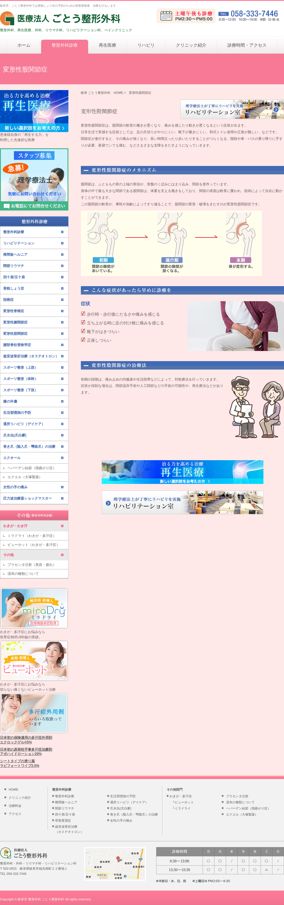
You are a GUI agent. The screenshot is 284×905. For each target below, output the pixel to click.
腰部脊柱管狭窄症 (17, 345)
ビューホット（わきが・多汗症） (34, 545)
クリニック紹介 (191, 45)
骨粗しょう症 (13, 288)
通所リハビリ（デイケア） (24, 424)
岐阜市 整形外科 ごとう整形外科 (41, 899)
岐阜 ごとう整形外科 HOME (102, 92)
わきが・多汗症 (181, 796)
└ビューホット (183, 802)
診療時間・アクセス (247, 45)
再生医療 (107, 45)
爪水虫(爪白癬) (14, 435)
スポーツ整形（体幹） (20, 379)
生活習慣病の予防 (17, 413)
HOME (13, 789)
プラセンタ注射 (237, 796)
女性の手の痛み (15, 487)
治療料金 (15, 805)
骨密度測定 (63, 820)
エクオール (12, 458)
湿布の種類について (23, 574)
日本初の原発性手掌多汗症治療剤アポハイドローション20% (26, 751)
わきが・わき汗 (15, 526)
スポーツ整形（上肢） (20, 367)
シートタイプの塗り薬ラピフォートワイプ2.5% (19, 763)
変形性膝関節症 (15, 322)
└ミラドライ (181, 808)
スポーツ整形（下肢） (20, 390)
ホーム (23, 45)
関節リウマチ (13, 266)
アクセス (15, 814)
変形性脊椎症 (13, 311)
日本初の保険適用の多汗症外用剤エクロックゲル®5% (26, 740)
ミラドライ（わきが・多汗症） (32, 536)
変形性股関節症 (15, 334)
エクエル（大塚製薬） (25, 477)
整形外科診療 (65, 45)
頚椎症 (8, 300)
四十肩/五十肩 (14, 277)
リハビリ (146, 45)
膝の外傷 (10, 401)
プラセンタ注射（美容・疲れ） (32, 565)
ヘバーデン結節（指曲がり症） (32, 468)
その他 (8, 555)
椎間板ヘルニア (15, 255)
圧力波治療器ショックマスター (27, 498)
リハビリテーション (18, 243)
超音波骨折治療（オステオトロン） (31, 356)
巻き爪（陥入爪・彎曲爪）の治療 (29, 447)
